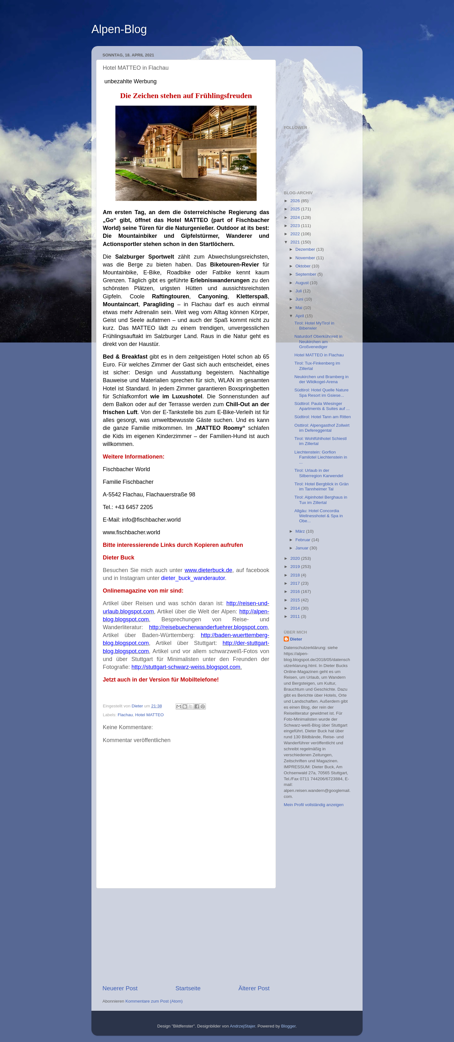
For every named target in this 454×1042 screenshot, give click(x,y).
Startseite (188, 988)
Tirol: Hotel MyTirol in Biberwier (314, 326)
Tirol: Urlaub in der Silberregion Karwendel (318, 473)
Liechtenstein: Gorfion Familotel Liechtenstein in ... (320, 457)
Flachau (125, 714)
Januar (302, 548)
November (305, 257)
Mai (299, 307)
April (300, 315)
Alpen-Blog (119, 29)
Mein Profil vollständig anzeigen (314, 804)
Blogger (288, 1026)
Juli (299, 291)
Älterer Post (254, 988)
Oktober (303, 266)
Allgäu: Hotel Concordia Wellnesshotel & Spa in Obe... (318, 515)
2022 (295, 233)
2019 (295, 566)
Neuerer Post (119, 988)
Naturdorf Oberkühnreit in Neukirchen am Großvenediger (318, 341)
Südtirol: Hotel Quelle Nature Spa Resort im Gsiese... (321, 392)
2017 (295, 583)
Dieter (296, 639)
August (302, 282)
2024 (295, 217)
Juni (300, 299)
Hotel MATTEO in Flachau (319, 355)
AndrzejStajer (242, 1026)
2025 (295, 209)
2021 (295, 242)
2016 (295, 591)
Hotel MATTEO (149, 714)
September (306, 274)
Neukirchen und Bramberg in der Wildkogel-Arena (321, 379)
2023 (295, 225)
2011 (295, 616)
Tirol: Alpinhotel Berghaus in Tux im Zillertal (320, 500)
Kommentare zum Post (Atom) (154, 1001)
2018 (295, 575)
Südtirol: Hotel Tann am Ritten (322, 416)
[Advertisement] (186, 936)
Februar (303, 539)
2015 (295, 600)
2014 (295, 608)
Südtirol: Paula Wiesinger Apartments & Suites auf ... (322, 406)
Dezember (305, 249)
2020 (295, 558)
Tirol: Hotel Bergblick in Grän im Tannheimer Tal (321, 486)
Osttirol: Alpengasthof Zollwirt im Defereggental (322, 428)
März (300, 531)
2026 (295, 200)
